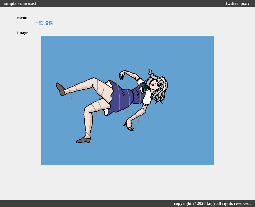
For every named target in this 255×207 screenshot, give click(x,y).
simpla (10, 3)
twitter (232, 3)
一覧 (38, 23)
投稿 (48, 23)
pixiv (245, 3)
